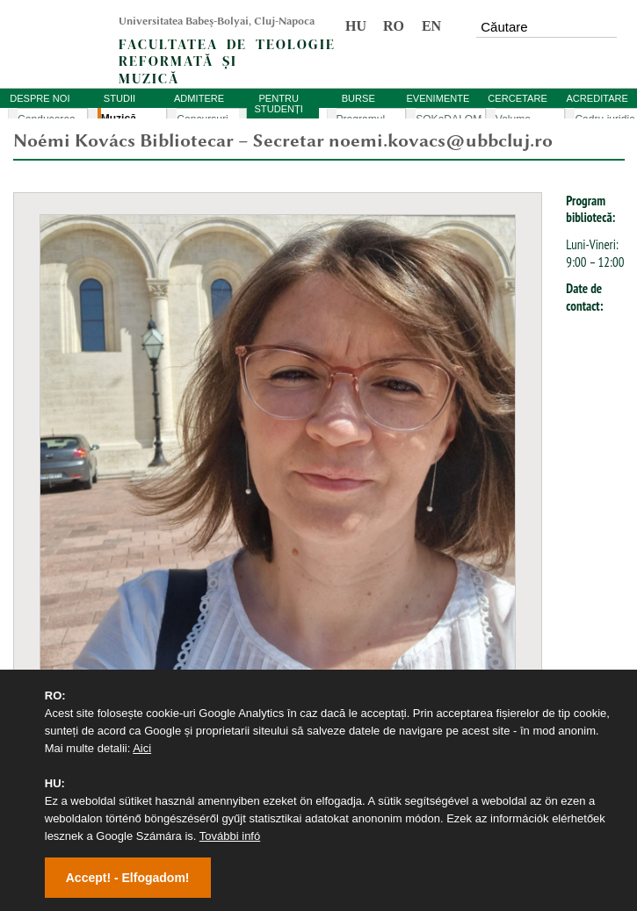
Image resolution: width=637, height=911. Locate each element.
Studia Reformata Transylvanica (95, 657)
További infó (229, 836)
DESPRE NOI (39, 98)
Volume (33, 627)
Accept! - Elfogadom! (128, 878)
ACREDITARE (597, 98)
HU (355, 25)
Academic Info (50, 565)
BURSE (358, 98)
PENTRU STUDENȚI (278, 103)
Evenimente (44, 596)
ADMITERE (199, 98)
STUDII (119, 98)
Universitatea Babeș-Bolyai (83, 535)
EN (431, 25)
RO (393, 25)
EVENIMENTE (437, 98)
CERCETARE (517, 98)
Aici (142, 748)
